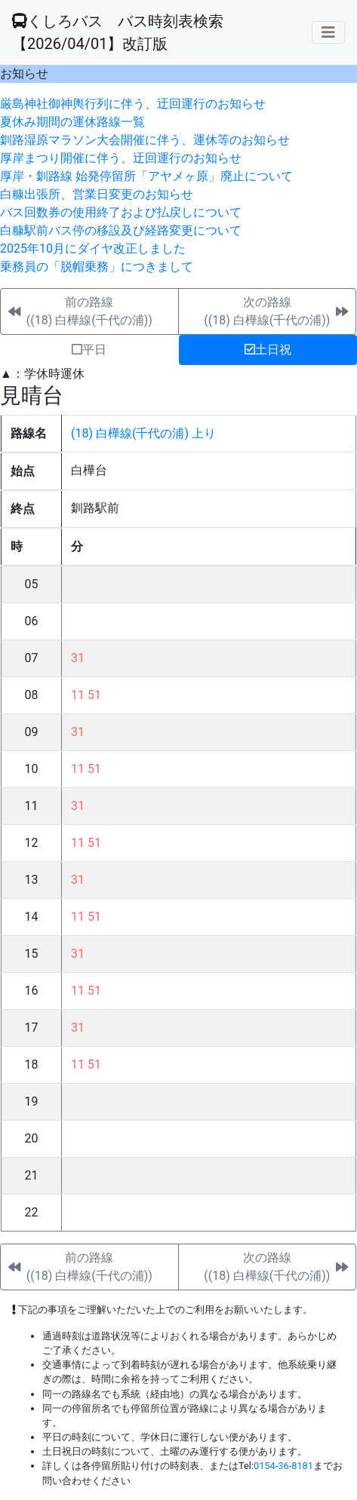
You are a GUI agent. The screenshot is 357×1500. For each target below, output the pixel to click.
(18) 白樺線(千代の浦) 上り (143, 433)
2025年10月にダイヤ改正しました (93, 248)
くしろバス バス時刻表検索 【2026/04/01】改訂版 (117, 32)
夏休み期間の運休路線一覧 (72, 122)
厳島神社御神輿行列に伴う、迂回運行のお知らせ (133, 104)
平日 (89, 349)
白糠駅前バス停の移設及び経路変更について (121, 230)
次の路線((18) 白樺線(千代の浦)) (267, 311)
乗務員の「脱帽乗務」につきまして (96, 266)
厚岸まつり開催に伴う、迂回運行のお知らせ (121, 158)
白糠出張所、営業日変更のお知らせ (96, 194)
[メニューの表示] (328, 32)
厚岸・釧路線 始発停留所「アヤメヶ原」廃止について (146, 176)
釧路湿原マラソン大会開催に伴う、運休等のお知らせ (145, 140)
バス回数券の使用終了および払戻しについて (121, 212)
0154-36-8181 (283, 1465)
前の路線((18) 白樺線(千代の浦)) (89, 311)
